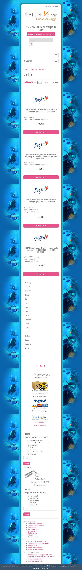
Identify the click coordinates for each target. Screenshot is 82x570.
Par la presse (33, 445)
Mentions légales (32, 533)
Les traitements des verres (35, 560)
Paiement (30, 535)
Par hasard (33, 454)
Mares (26, 303)
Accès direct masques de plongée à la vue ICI (41, 34)
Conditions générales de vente (36, 525)
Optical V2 (28, 319)
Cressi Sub (28, 291)
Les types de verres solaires (35, 562)
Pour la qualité (34, 500)
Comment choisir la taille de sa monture (38, 543)
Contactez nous (32, 527)
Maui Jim (27, 307)
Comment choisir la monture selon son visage (40, 554)
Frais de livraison (32, 531)
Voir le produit (41, 132)
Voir (35, 82)
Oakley (27, 315)
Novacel (27, 311)
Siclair (27, 340)
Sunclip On (28, 344)
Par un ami (33, 447)
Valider (27, 463)
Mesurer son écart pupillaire (35, 549)
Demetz (27, 295)
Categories (28, 61)
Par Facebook (33, 449)
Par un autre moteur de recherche (40, 443)
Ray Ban (27, 332)
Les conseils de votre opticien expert (37, 558)
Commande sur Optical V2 (35, 523)
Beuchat (27, 287)
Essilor (27, 299)
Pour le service (34, 498)
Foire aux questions (33, 529)
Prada (26, 328)
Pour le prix (33, 502)
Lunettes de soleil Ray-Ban (35, 547)
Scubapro (27, 336)
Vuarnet (27, 348)
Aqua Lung (28, 283)
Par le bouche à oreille (36, 452)
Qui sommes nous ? (33, 537)
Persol (27, 324)
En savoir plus (44, 568)
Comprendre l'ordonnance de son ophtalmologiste (41, 556)
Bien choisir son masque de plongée (37, 542)
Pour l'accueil (34, 496)
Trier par (56, 82)
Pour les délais (34, 505)
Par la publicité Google (36, 441)
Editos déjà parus (32, 545)
